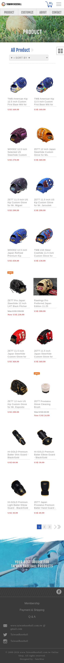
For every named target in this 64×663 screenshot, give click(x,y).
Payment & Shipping (32, 609)
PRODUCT (9, 12)
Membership (31, 603)
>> (59, 527)
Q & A (32, 616)
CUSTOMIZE (27, 12)
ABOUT (43, 12)
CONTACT (56, 12)
